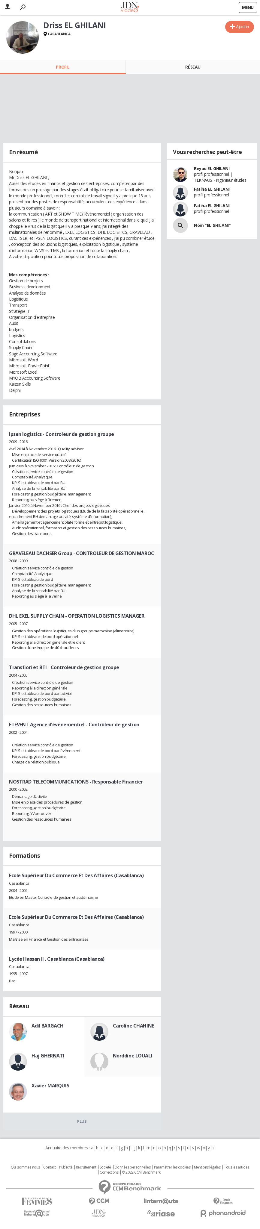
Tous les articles (236, 1167)
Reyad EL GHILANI (211, 168)
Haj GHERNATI (48, 1055)
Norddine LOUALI (133, 1055)
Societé (105, 1167)
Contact (49, 1167)
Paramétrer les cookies (172, 1167)
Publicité (65, 1167)
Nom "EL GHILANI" (212, 225)
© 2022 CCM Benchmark (141, 1172)
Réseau (192, 67)
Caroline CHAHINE (133, 1025)
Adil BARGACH (48, 1025)
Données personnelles (133, 1167)
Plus (81, 1121)
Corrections (109, 1172)
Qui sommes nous (25, 1167)
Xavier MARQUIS (50, 1085)
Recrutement (86, 1167)
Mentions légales (207, 1167)
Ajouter (242, 26)
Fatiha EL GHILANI (212, 189)
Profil (62, 67)
